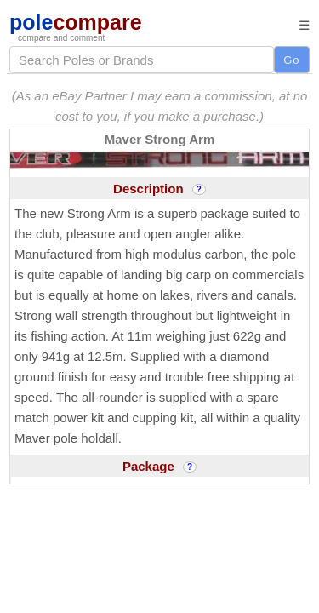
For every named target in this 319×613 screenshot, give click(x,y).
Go (291, 60)
